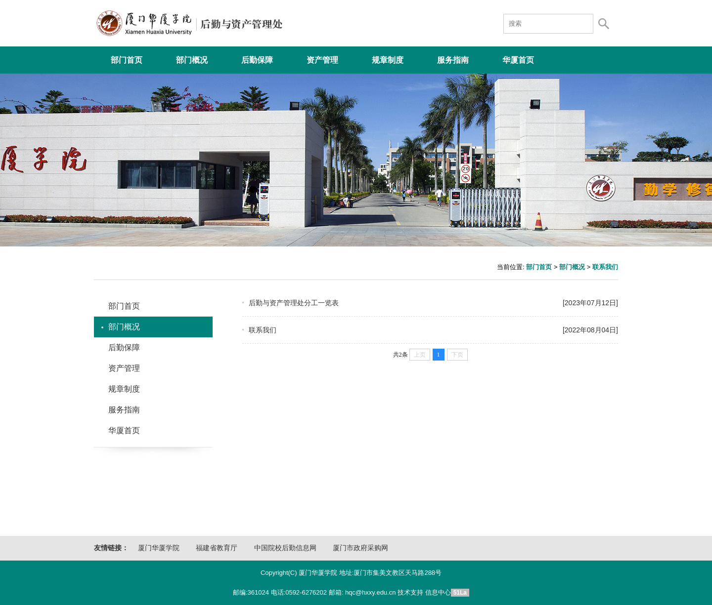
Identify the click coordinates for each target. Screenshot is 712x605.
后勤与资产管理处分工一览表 (430, 302)
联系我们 (605, 267)
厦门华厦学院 (158, 548)
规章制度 (387, 60)
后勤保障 (257, 60)
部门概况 (192, 60)
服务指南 (453, 60)
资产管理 (322, 60)
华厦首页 (518, 60)
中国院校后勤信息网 (285, 548)
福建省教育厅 (216, 548)
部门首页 (126, 60)
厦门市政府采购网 (360, 548)
